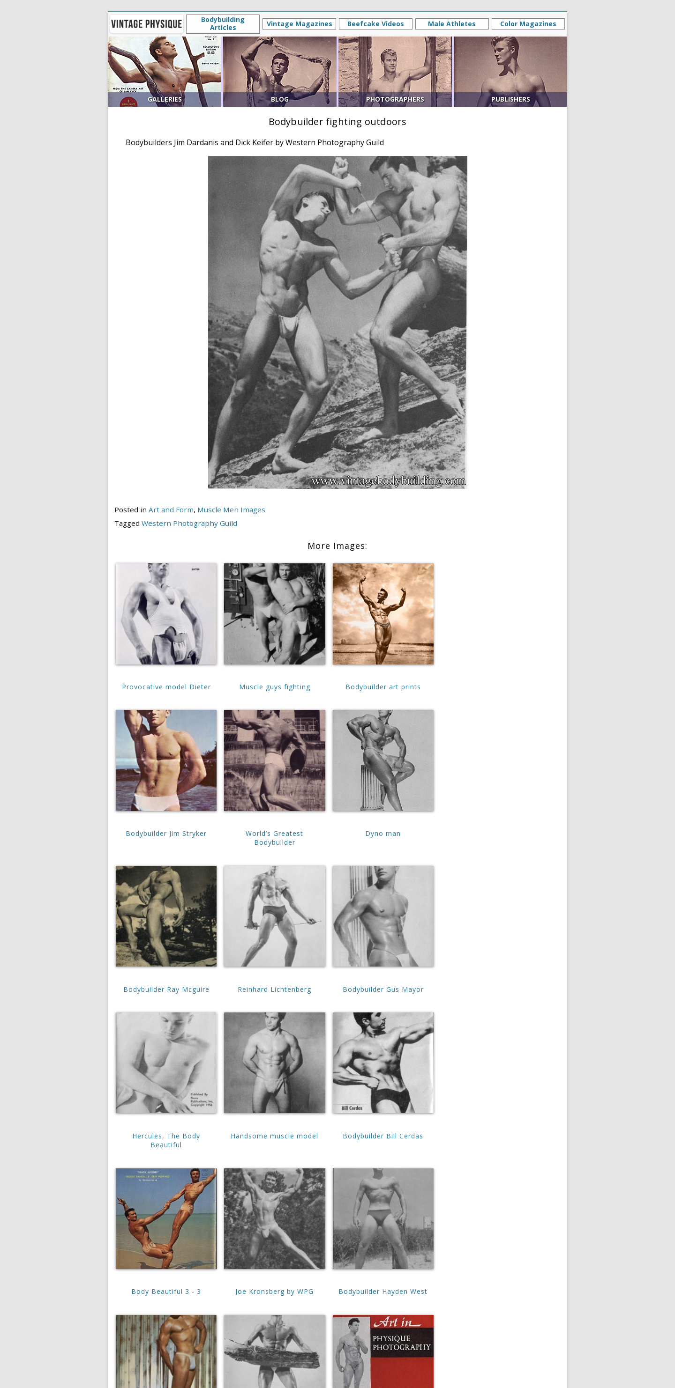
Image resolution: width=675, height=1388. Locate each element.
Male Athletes (452, 23)
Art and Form (171, 509)
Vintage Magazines (299, 23)
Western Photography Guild (189, 523)
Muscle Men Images (231, 509)
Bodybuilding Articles (223, 23)
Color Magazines (528, 23)
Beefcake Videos (375, 23)
